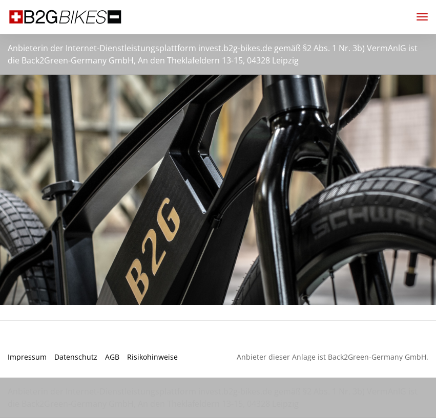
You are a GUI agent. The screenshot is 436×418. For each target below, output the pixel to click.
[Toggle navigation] (418, 17)
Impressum (27, 357)
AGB (112, 357)
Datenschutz (75, 357)
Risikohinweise (152, 357)
